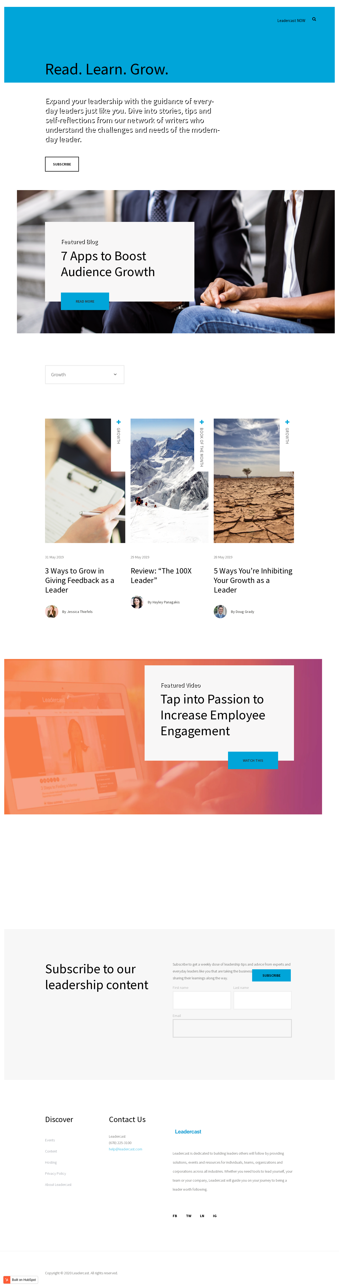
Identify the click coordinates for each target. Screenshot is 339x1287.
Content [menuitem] (51, 1151)
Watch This (253, 760)
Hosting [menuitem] (51, 1162)
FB (175, 1215)
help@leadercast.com (125, 1149)
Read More (85, 301)
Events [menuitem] (50, 1140)
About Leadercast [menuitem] (58, 1184)
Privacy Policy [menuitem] (55, 1173)
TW (188, 1215)
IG (215, 1215)
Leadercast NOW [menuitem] (291, 20)
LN (202, 1215)
